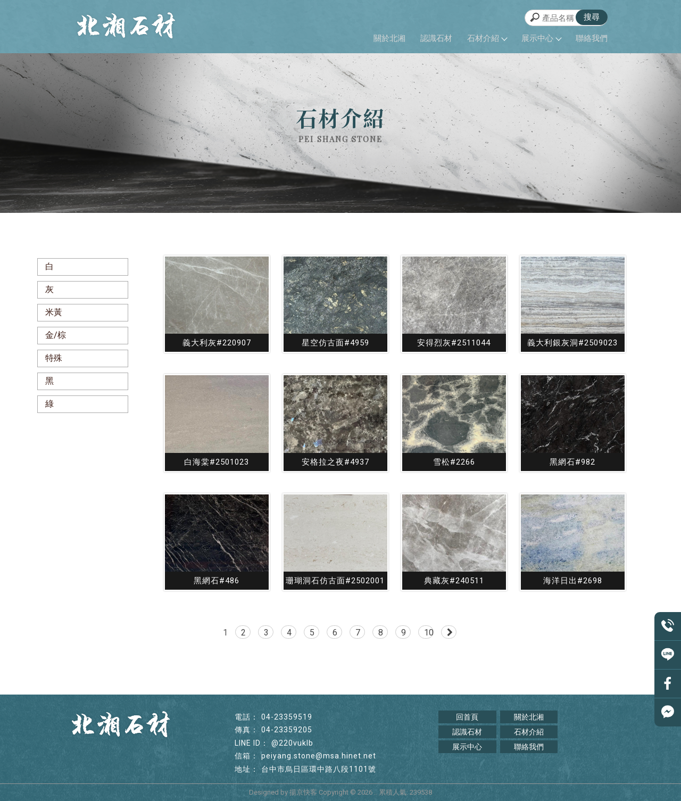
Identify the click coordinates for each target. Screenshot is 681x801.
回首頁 (467, 717)
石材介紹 (486, 38)
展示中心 (541, 38)
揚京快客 (303, 792)
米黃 (53, 312)
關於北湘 (389, 38)
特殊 (53, 358)
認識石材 (436, 38)
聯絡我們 (592, 38)
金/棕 (55, 335)
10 (429, 632)
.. (375, 792)
